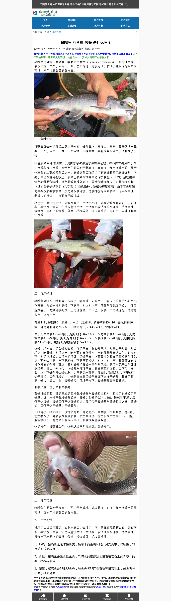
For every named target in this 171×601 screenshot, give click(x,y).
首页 (46, 31)
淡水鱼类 (56, 31)
